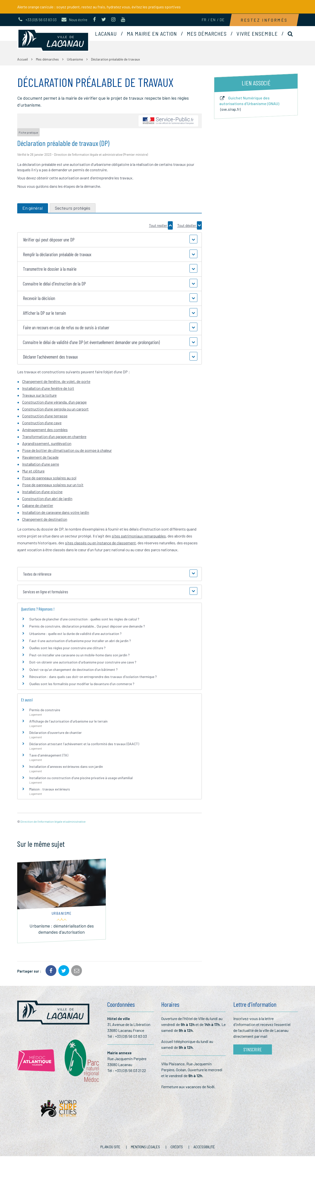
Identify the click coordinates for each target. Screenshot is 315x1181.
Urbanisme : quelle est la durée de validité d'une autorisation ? (75, 633)
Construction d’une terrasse (44, 415)
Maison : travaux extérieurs (49, 789)
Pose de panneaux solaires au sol (49, 477)
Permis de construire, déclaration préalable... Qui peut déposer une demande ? (87, 626)
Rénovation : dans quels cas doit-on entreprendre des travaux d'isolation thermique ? (93, 677)
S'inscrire (252, 1049)
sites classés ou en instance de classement (100, 542)
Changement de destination (44, 519)
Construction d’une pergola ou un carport (55, 409)
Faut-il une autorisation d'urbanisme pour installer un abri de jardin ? (80, 641)
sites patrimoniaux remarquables (139, 536)
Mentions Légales (145, 1146)
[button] (109, 240)
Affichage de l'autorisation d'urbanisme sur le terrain (68, 721)
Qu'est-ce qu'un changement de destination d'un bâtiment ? (73, 669)
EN (212, 19)
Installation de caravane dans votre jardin (55, 512)
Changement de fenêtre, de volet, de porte (56, 381)
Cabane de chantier (37, 505)
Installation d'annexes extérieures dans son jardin (66, 766)
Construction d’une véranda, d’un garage (54, 402)
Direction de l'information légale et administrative (53, 821)
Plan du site (110, 1146)
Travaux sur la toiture (39, 395)
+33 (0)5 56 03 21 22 (130, 1070)
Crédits (177, 1146)
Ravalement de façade (40, 457)
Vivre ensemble (257, 33)
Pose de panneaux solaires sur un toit (52, 484)
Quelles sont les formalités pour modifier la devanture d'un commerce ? (81, 684)
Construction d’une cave (42, 422)
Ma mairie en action (152, 33)
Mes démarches (207, 33)
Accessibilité (204, 1146)
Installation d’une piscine (42, 491)
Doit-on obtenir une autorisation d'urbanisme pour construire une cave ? (82, 662)
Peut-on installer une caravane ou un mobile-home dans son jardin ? (79, 655)
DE (222, 19)
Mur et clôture (33, 471)
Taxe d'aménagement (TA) (48, 755)
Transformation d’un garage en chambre (54, 436)
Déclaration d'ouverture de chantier (55, 732)
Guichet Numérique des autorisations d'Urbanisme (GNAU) (249, 103)
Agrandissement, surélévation (46, 443)
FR (204, 19)
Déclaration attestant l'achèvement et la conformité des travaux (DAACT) (84, 744)
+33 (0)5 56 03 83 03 (131, 1036)
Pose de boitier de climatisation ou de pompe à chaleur (67, 450)
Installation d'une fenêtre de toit (48, 388)
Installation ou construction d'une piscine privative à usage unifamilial (81, 778)
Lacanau (106, 33)
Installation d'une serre (40, 464)
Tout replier (161, 225)
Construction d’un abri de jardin (47, 498)
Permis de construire (44, 710)
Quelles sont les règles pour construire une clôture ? (67, 648)
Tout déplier (189, 225)
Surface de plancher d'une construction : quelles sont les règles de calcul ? (84, 619)
